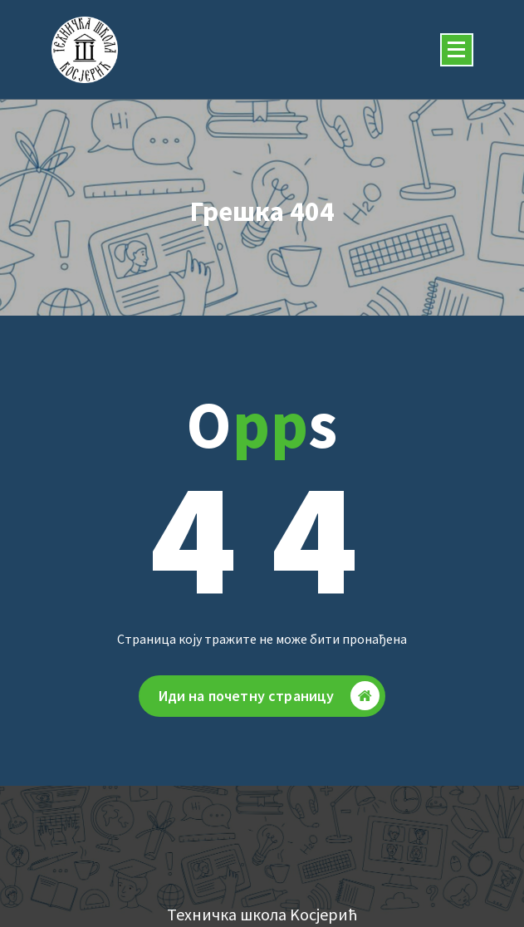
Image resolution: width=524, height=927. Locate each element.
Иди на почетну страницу (269, 699)
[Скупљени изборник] (456, 49)
